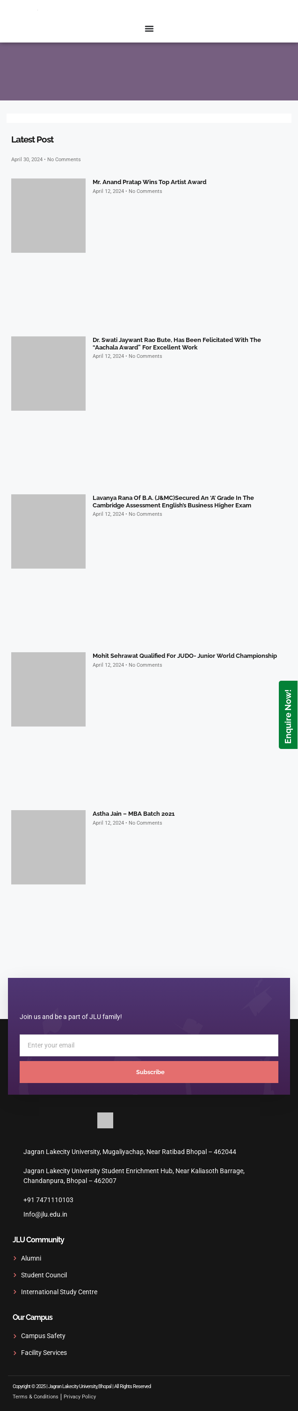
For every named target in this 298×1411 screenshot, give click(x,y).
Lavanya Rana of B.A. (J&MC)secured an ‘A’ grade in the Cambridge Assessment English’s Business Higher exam (173, 501)
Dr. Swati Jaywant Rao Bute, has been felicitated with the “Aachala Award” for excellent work (177, 343)
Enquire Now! (288, 716)
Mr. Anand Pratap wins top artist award (149, 181)
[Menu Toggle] (149, 28)
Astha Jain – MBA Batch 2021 (133, 813)
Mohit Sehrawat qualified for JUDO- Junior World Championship (185, 655)
